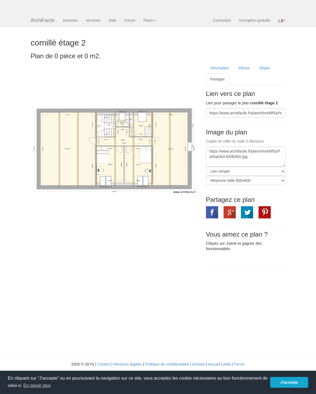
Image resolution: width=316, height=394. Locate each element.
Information (219, 68)
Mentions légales (127, 364)
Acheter (198, 364)
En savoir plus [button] (37, 385)
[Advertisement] (251, 311)
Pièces (244, 68)
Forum (129, 20)
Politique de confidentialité (167, 364)
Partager (217, 79)
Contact (103, 364)
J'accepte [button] (289, 382)
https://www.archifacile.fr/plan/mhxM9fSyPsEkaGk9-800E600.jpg (245, 157)
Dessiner (70, 20)
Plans (149, 20)
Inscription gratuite (254, 20)
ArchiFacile (43, 20)
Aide (112, 20)
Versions (93, 20)
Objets (264, 68)
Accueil (214, 364)
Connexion (222, 20)
